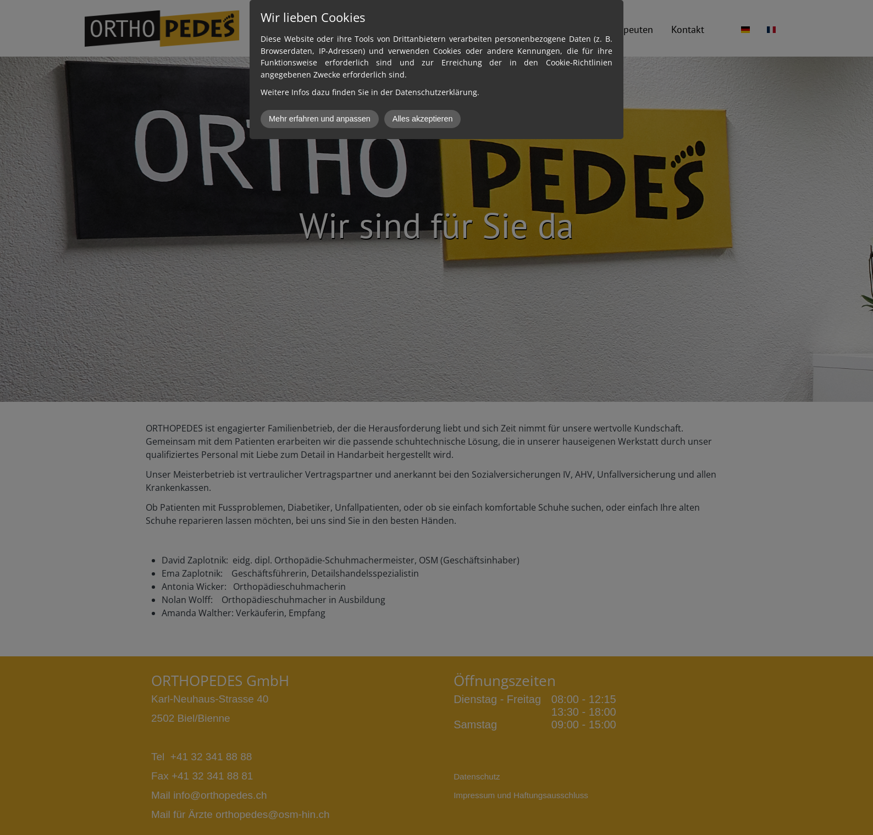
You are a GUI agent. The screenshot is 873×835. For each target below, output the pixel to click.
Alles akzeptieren (423, 118)
